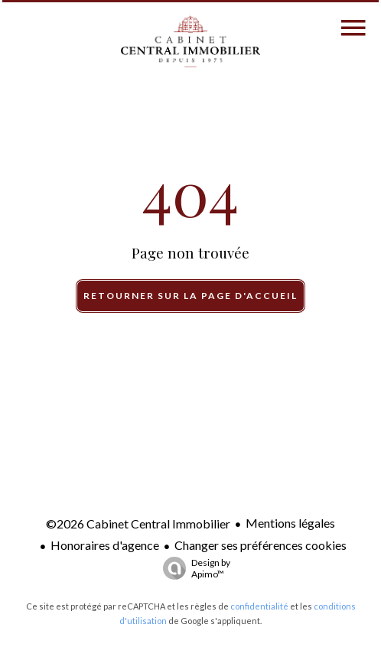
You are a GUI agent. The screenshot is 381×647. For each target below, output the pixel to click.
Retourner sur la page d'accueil (190, 295)
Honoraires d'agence (104, 545)
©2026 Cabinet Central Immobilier (138, 523)
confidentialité (259, 606)
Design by (192, 568)
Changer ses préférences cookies (260, 545)
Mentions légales (290, 522)
